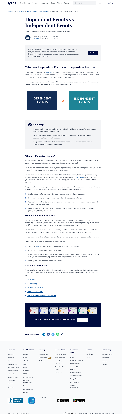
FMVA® (25, 354)
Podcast (104, 364)
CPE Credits (11, 374)
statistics (49, 72)
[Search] (84, 3)
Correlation (31, 280)
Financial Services (60, 354)
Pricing (59, 3)
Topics (25, 386)
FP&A (72, 354)
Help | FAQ (89, 354)
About (52, 3)
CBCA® (25, 364)
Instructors (11, 358)
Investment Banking (76, 358)
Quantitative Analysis (35, 288)
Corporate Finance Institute (13, 3)
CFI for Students (13, 371)
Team (9, 361)
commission (79, 177)
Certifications (25, 3)
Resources (44, 3)
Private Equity (74, 379)
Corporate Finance (60, 358)
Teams (66, 3)
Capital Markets (75, 361)
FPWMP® (26, 371)
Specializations (28, 389)
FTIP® (25, 374)
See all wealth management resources (41, 295)
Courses (35, 3)
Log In (100, 3)
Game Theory (32, 284)
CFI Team (36, 38)
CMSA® (25, 361)
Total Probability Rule (35, 291)
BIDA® (25, 368)
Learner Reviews (13, 377)
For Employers (59, 366)
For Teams (42, 361)
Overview (11, 354)
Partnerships (11, 381)
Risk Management (75, 370)
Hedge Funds (74, 376)
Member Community (108, 354)
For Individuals (43, 354)
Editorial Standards (13, 368)
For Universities (59, 373)
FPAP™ (25, 358)
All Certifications (28, 377)
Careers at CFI (12, 364)
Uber (37, 246)
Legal (87, 358)
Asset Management (76, 373)
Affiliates (10, 384)
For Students (43, 358)
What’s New (105, 358)
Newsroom (11, 387)
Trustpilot (43, 397)
